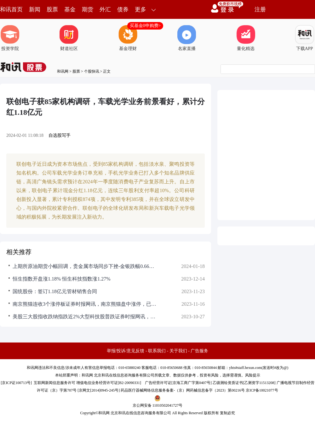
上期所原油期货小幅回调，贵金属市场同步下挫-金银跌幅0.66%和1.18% (85, 266)
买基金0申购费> (145, 25)
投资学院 (10, 38)
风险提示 (252, 375)
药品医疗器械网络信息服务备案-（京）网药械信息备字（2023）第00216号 (183, 390)
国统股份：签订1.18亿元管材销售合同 (55, 291)
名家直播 (186, 38)
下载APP (304, 38)
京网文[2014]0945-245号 (98, 390)
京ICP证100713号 (16, 383)
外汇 (105, 9)
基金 (70, 9)
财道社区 (69, 38)
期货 (87, 9)
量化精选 (245, 38)
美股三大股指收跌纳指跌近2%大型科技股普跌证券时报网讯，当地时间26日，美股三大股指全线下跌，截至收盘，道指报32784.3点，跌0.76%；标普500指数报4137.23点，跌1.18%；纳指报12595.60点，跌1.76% (85, 316)
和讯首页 (11, 9)
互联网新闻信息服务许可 (54, 383)
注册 (260, 9)
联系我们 (157, 350)
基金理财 (127, 38)
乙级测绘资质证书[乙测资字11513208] (244, 383)
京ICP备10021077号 (262, 390)
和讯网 (62, 71)
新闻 (34, 9)
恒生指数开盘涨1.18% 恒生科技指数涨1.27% (62, 278)
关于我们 (178, 350)
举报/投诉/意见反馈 (126, 350)
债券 (123, 9)
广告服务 (199, 350)
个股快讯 (91, 71)
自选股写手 (60, 135)
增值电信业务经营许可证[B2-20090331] (108, 383)
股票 (52, 9)
